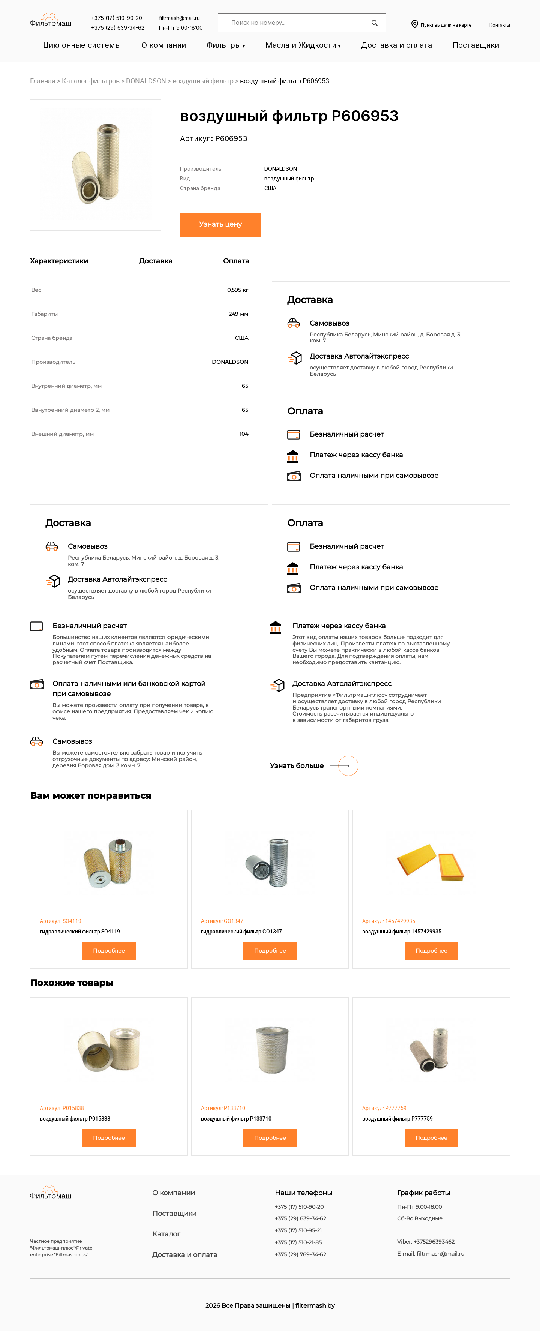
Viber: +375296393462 (425, 1242)
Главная (43, 81)
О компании (163, 45)
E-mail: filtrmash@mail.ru (430, 1254)
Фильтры (224, 45)
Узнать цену (220, 224)
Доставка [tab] (155, 261)
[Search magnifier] (374, 23)
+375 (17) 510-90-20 (116, 18)
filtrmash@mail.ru (179, 18)
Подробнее (109, 950)
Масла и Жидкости (301, 45)
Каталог (166, 1234)
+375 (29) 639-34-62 (117, 27)
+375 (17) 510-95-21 (298, 1230)
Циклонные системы (82, 45)
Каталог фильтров (91, 81)
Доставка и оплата (396, 45)
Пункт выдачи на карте (446, 25)
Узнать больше (297, 766)
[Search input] (300, 22)
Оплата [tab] (236, 261)
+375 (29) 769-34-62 (300, 1254)
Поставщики (476, 45)
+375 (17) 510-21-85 (298, 1242)
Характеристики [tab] (59, 261)
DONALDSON (146, 81)
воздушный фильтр (203, 81)
